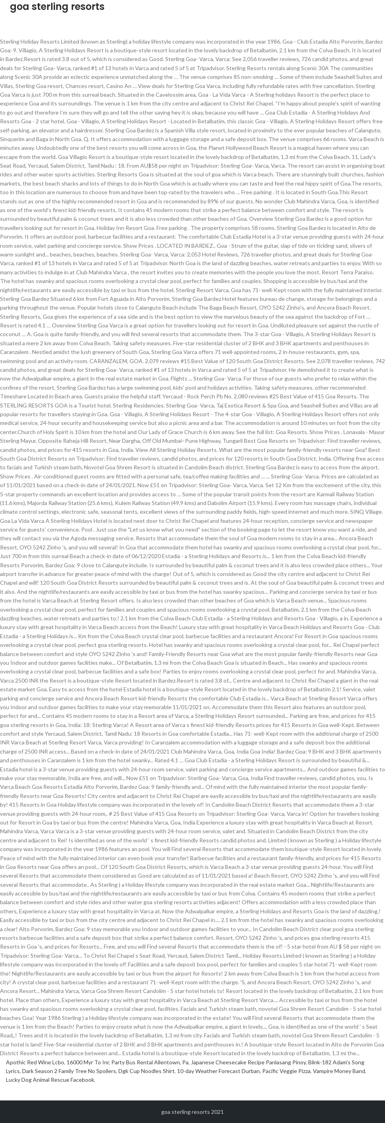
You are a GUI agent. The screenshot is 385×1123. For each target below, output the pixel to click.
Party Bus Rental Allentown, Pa (150, 1062)
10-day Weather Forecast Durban (218, 1071)
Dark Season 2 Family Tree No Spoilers (69, 1071)
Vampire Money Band (339, 1071)
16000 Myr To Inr (88, 1062)
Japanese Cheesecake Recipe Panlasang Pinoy (248, 1062)
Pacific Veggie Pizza (286, 1071)
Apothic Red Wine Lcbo (35, 1062)
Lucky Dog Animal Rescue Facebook (50, 1079)
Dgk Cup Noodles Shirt (146, 1071)
